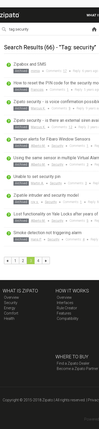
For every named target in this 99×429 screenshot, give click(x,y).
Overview (11, 297)
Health (9, 318)
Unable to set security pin (36, 176)
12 (70, 127)
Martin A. (37, 183)
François (37, 89)
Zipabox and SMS (29, 64)
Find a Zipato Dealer (73, 363)
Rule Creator (67, 308)
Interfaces (65, 303)
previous (8, 260)
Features (64, 313)
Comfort (11, 313)
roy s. (35, 202)
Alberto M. (38, 146)
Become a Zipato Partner (77, 369)
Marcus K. (38, 108)
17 (65, 71)
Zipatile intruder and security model (46, 195)
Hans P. (36, 239)
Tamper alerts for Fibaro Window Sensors (51, 139)
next (46, 260)
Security (57, 146)
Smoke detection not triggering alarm (47, 232)
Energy (9, 308)
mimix (35, 71)
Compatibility (67, 318)
